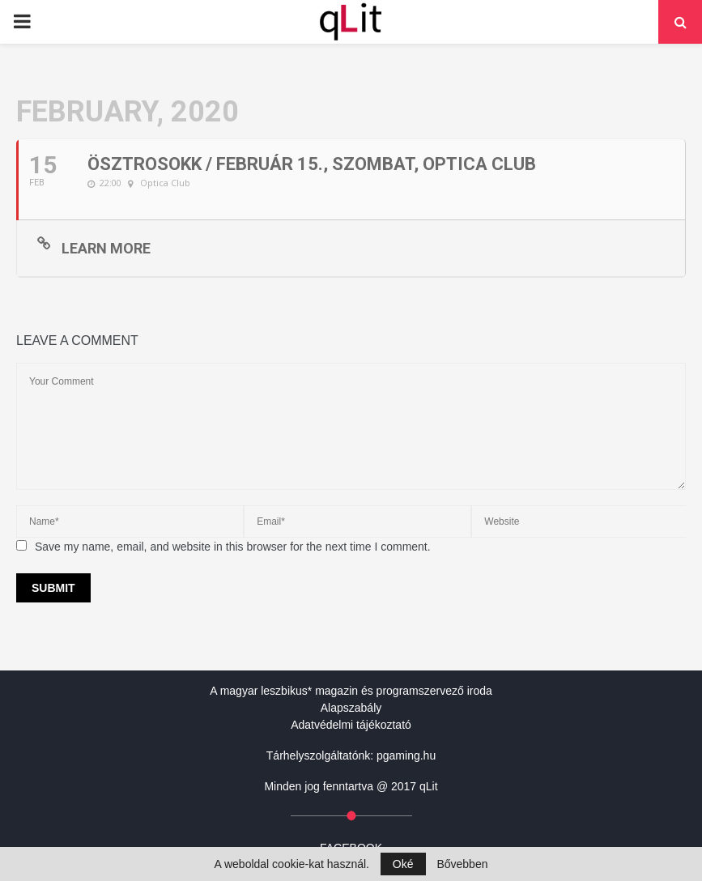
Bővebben (461, 864)
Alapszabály (351, 707)
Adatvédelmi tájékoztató (351, 724)
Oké (403, 864)
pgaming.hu (406, 755)
